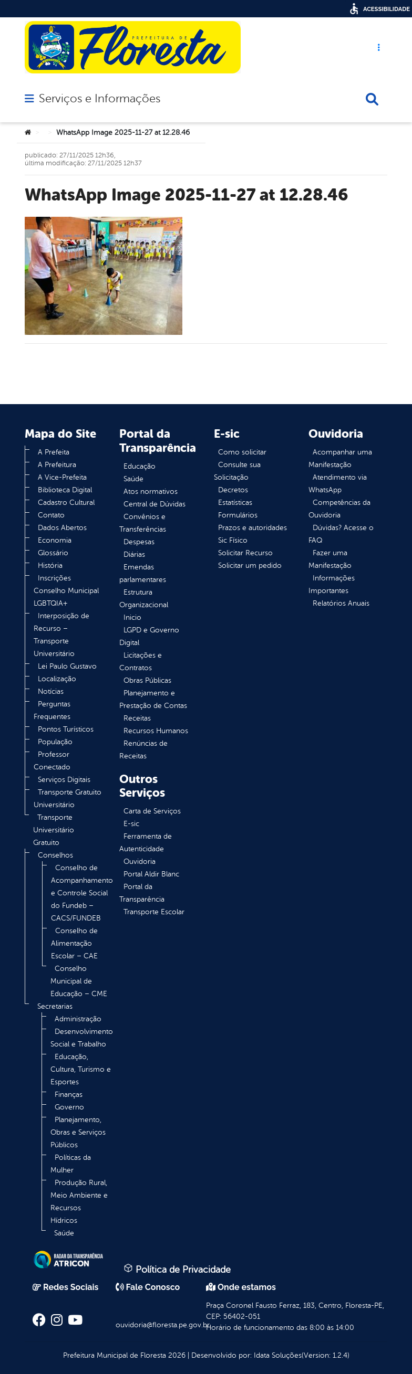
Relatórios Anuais (341, 603)
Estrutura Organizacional (143, 598)
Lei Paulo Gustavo (67, 666)
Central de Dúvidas (154, 504)
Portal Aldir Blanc (151, 874)
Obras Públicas (147, 680)
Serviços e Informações (99, 98)
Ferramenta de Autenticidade (145, 842)
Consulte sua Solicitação (237, 471)
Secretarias (55, 1006)
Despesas (138, 542)
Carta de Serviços (152, 811)
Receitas (137, 718)
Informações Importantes (331, 584)
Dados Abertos (62, 528)
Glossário (53, 553)
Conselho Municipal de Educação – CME (78, 981)
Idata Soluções (278, 1355)
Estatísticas (235, 502)
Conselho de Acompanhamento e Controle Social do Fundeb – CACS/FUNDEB (82, 893)
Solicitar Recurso (245, 553)
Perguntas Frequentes (52, 710)
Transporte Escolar (153, 912)
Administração (78, 1019)
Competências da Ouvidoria (339, 509)
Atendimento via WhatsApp (337, 483)
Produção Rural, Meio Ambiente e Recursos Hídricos (79, 1201)
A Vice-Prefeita (62, 477)
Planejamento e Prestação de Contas (153, 699)
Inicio (132, 617)
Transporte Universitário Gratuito (53, 830)
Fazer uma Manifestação (330, 559)
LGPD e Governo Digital (149, 636)
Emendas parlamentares (142, 573)
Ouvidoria (139, 861)
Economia (54, 540)
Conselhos (55, 855)
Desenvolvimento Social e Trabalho (81, 1038)
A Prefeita (53, 452)
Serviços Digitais (64, 780)
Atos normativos (150, 491)
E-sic (131, 824)
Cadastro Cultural (66, 502)
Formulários (238, 515)
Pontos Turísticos (66, 729)
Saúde (64, 1233)
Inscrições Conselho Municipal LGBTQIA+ (66, 590)
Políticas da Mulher (70, 1164)
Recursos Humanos (155, 731)
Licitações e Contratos (140, 661)
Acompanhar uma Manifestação (340, 458)
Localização (57, 679)
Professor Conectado (52, 761)
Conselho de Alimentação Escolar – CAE (74, 943)
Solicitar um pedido (250, 565)
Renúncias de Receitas (143, 749)
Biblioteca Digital (65, 490)
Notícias (51, 691)
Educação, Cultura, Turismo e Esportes (80, 1069)
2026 (176, 1355)
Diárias (134, 554)
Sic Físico (233, 540)
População (55, 742)
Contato (51, 515)
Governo (69, 1107)
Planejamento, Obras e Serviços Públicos (78, 1132)
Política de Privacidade (177, 1269)
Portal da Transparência (141, 893)
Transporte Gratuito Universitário (67, 798)
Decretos (233, 490)
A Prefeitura (57, 465)
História (50, 565)
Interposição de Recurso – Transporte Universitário (61, 635)
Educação (139, 466)
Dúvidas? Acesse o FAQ (341, 534)
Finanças (69, 1094)
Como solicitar (242, 452)
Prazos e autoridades (252, 528)
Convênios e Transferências (142, 523)
